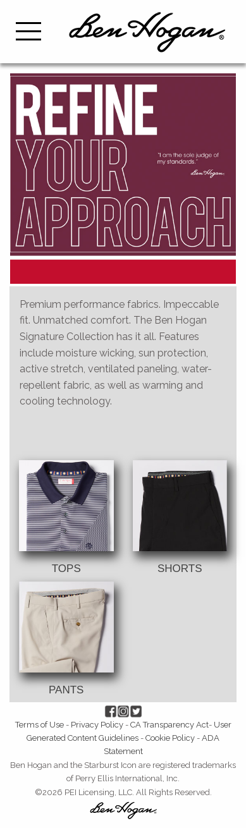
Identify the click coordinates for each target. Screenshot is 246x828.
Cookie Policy (170, 738)
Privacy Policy (97, 724)
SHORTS (179, 569)
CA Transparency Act (169, 724)
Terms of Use (39, 724)
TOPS (66, 569)
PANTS (66, 690)
